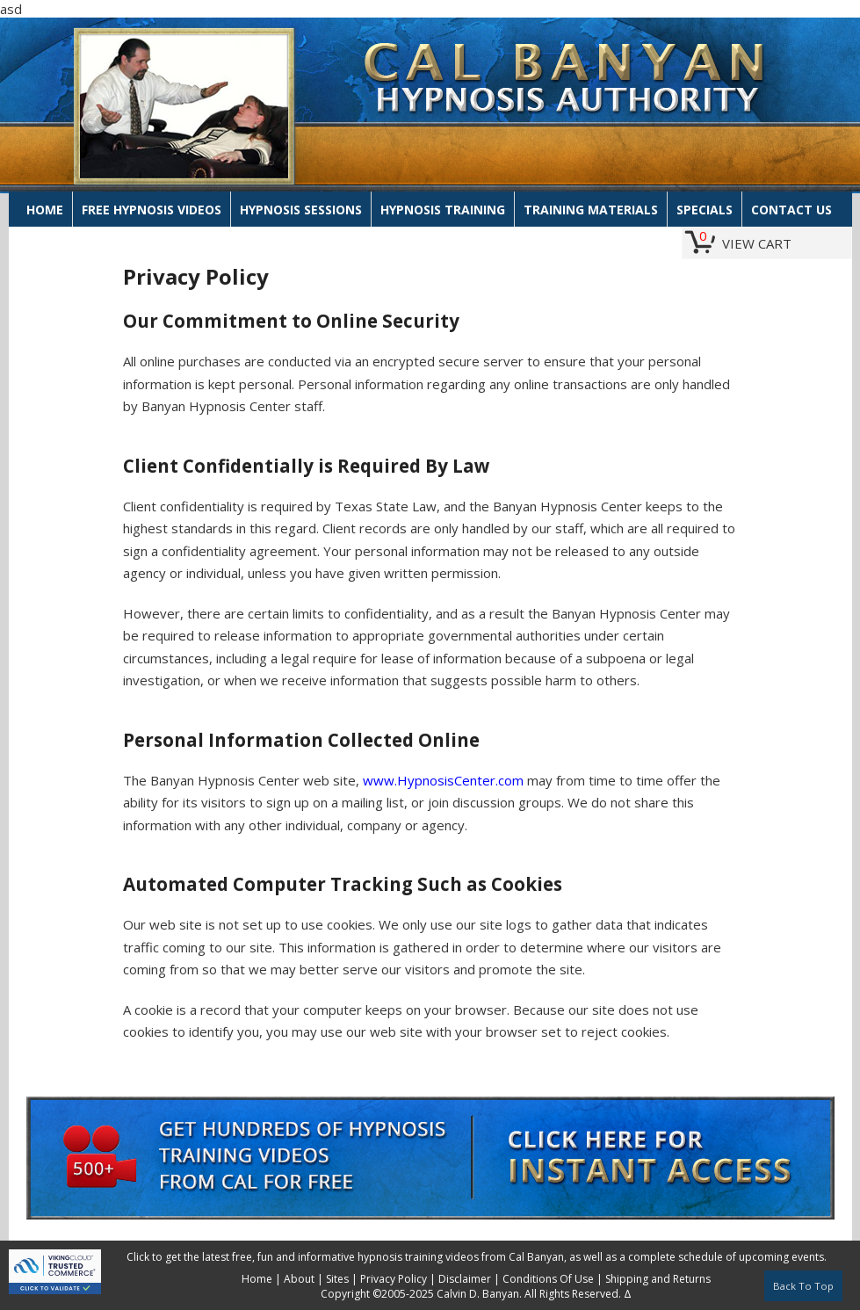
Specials (704, 209)
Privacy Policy (393, 1278)
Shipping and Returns (658, 1278)
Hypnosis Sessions (301, 209)
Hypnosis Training (442, 209)
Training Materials (591, 209)
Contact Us (791, 209)
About (299, 1278)
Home (44, 209)
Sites (337, 1278)
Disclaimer (464, 1278)
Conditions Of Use (548, 1278)
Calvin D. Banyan (478, 1293)
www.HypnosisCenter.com (443, 780)
